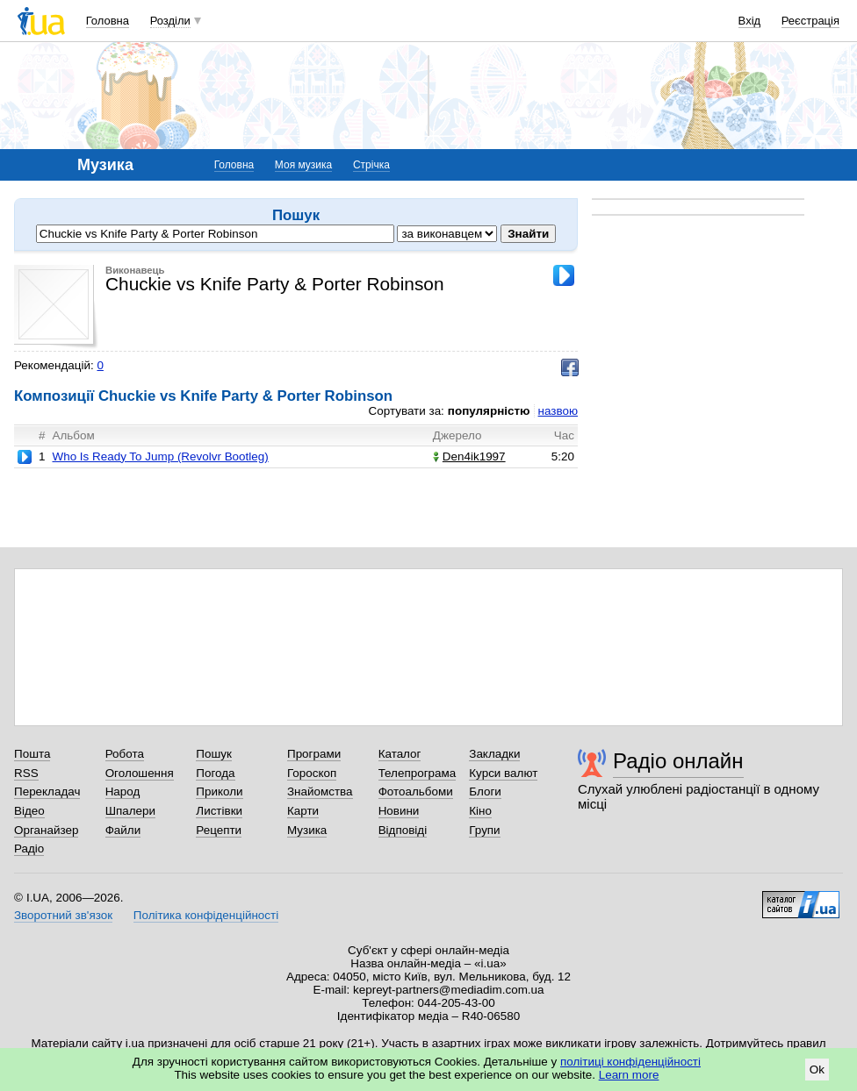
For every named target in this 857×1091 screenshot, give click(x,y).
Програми (314, 753)
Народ (122, 791)
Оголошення (139, 773)
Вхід (749, 20)
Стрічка (371, 165)
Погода (215, 773)
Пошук (214, 753)
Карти (303, 810)
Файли (123, 830)
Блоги (485, 791)
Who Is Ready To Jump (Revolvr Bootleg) (160, 456)
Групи (484, 830)
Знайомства (320, 791)
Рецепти (218, 830)
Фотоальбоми (415, 791)
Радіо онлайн (678, 761)
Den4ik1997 (469, 456)
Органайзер (46, 830)
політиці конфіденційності (630, 1061)
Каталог (399, 753)
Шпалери (130, 810)
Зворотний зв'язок (63, 915)
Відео (29, 810)
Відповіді (403, 830)
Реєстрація (810, 20)
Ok (817, 1069)
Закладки (494, 753)
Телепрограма (417, 773)
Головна (107, 20)
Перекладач (47, 791)
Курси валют (503, 773)
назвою (558, 410)
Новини (399, 810)
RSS (26, 773)
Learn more (629, 1074)
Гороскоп (311, 773)
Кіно (480, 810)
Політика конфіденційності (205, 915)
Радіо (29, 848)
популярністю (489, 410)
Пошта (32, 753)
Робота (124, 753)
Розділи (170, 20)
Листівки (219, 810)
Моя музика (303, 165)
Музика (307, 830)
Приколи (219, 791)
